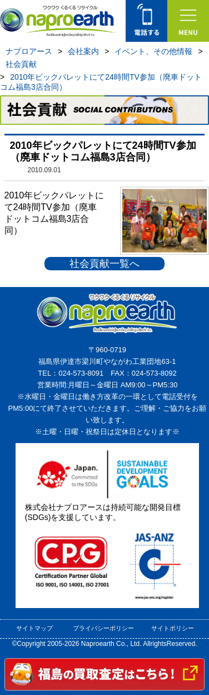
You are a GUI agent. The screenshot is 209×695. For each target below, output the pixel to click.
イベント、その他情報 (153, 51)
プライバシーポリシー (103, 628)
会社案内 (83, 51)
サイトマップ (34, 628)
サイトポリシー (172, 628)
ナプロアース (29, 51)
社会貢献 (21, 64)
